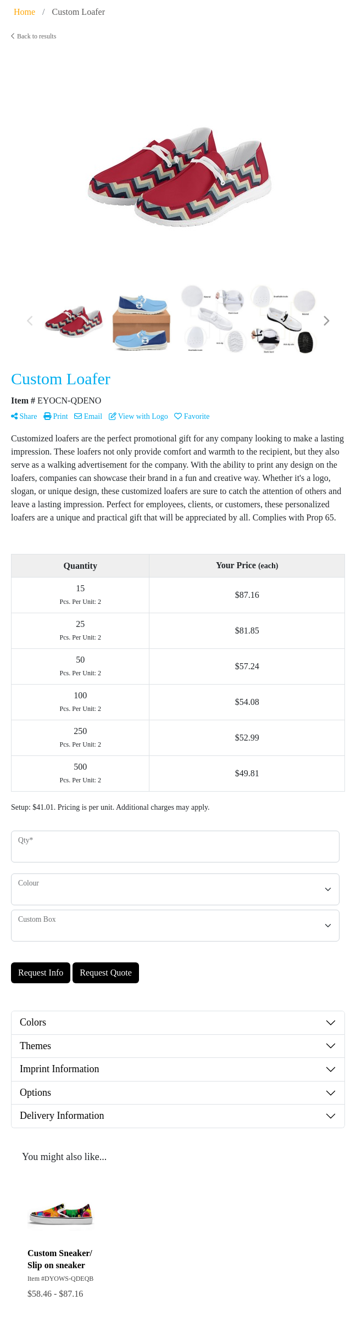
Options (35, 1092)
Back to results (33, 36)
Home (24, 11)
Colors (33, 1022)
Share (24, 416)
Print (55, 416)
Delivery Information (62, 1115)
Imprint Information (59, 1068)
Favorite (191, 416)
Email (88, 416)
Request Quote (106, 972)
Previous (30, 321)
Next (325, 321)
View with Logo (138, 416)
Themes (35, 1045)
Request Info (40, 972)
